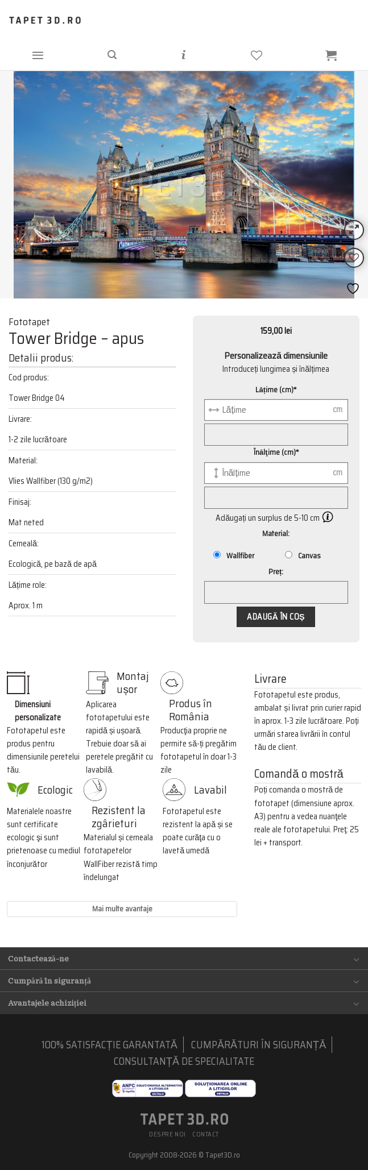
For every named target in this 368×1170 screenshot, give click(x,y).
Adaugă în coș (276, 617)
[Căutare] (111, 55)
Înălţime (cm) (276, 452)
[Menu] (37, 55)
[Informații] (183, 54)
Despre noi (167, 1134)
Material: (276, 534)
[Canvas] (288, 554)
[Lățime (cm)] (276, 410)
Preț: (275, 572)
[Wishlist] (354, 258)
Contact (205, 1134)
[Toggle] (356, 959)
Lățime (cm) (275, 390)
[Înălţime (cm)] (276, 473)
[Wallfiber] (217, 554)
